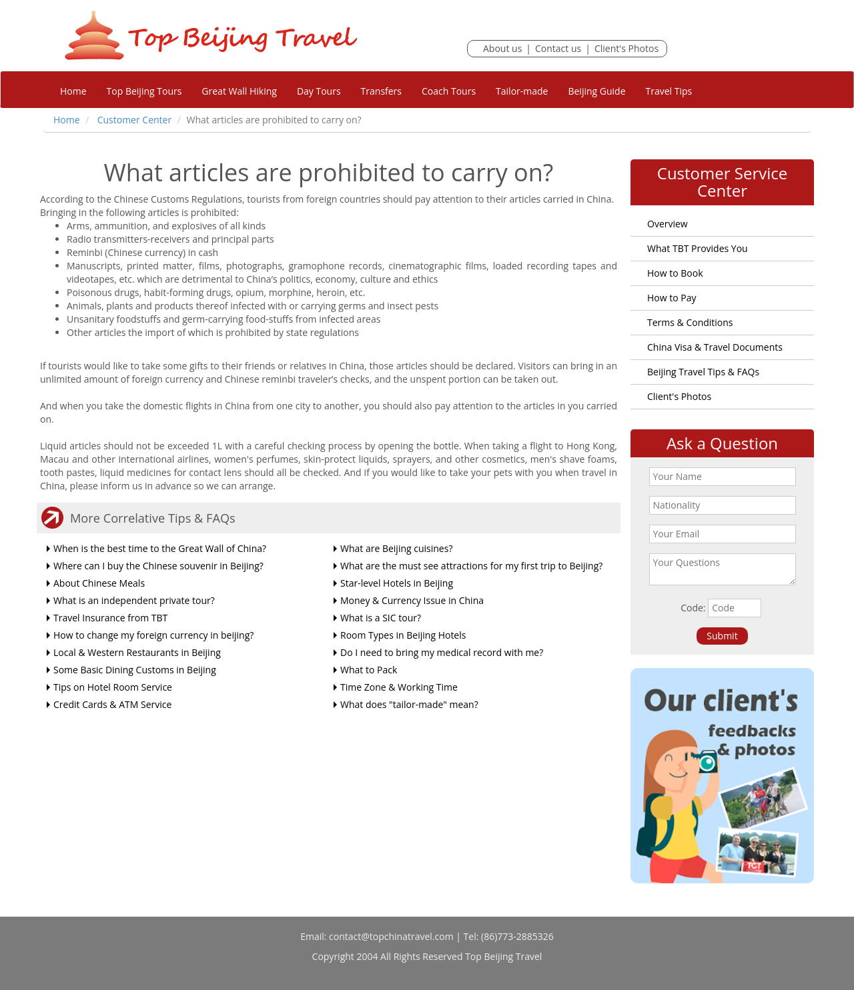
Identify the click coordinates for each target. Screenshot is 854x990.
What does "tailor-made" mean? (409, 704)
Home (73, 91)
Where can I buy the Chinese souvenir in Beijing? (158, 565)
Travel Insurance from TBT (110, 617)
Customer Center (134, 119)
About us (502, 48)
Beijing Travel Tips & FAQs (703, 371)
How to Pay (672, 297)
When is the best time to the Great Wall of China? (159, 548)
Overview (667, 223)
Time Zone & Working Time (399, 687)
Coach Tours (449, 91)
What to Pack (368, 669)
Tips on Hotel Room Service (112, 687)
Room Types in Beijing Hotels (403, 635)
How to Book (675, 273)
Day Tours (319, 91)
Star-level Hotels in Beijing (396, 583)
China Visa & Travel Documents (715, 347)
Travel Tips (669, 91)
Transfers (381, 91)
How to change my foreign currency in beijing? (153, 635)
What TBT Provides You (697, 248)
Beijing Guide (596, 91)
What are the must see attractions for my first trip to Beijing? (471, 565)
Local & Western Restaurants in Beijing (137, 652)
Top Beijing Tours (144, 91)
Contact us (558, 48)
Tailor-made (522, 91)
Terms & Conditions (690, 322)
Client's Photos (626, 48)
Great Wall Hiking (239, 91)
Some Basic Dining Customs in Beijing (134, 669)
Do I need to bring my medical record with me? (441, 652)
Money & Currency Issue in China (412, 600)
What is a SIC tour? (380, 617)
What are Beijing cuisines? (396, 548)
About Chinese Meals (99, 583)
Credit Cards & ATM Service (112, 704)
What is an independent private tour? (134, 600)
